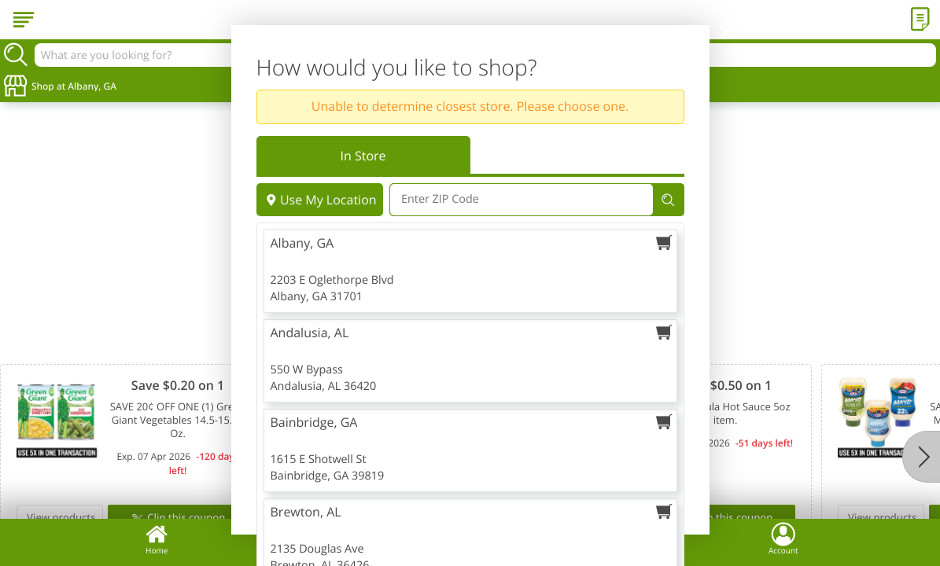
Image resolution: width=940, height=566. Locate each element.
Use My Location (320, 199)
